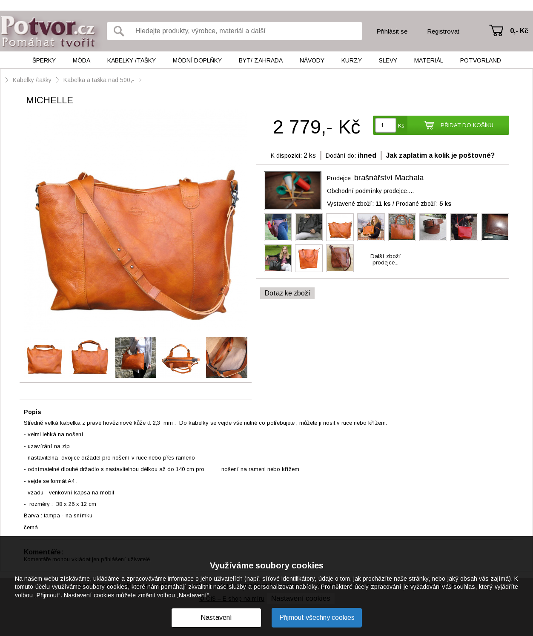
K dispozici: (286, 155)
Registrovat (443, 31)
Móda (81, 60)
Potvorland (480, 60)
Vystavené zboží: (359, 203)
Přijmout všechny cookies (317, 617)
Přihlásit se (391, 31)
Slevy (388, 60)
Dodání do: (341, 155)
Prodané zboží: (424, 203)
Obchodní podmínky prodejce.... (370, 190)
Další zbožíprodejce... (385, 259)
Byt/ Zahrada (261, 60)
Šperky (44, 60)
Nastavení (216, 617)
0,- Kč (519, 30)
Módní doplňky (197, 60)
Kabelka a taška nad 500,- (98, 80)
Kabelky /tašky (131, 60)
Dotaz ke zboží (287, 293)
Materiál (428, 60)
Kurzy (351, 60)
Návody (312, 60)
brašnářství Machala (389, 177)
